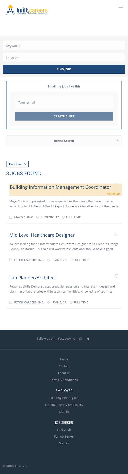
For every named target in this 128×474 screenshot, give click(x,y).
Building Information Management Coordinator (60, 187)
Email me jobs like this (64, 86)
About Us (64, 373)
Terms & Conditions (64, 380)
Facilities (15, 164)
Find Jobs (64, 69)
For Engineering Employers (64, 405)
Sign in (64, 412)
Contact (64, 366)
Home (64, 359)
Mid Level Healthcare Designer (42, 235)
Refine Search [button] (64, 141)
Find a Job (64, 430)
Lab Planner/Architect (32, 277)
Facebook (64, 338)
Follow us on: (46, 338)
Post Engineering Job (64, 398)
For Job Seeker (64, 436)
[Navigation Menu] (121, 7)
